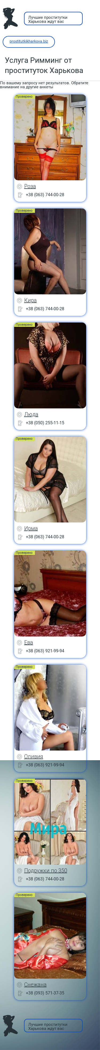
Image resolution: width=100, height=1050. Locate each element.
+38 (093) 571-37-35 (45, 993)
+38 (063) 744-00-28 (45, 194)
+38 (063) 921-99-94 (45, 650)
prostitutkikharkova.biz (28, 41)
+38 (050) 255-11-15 (45, 422)
